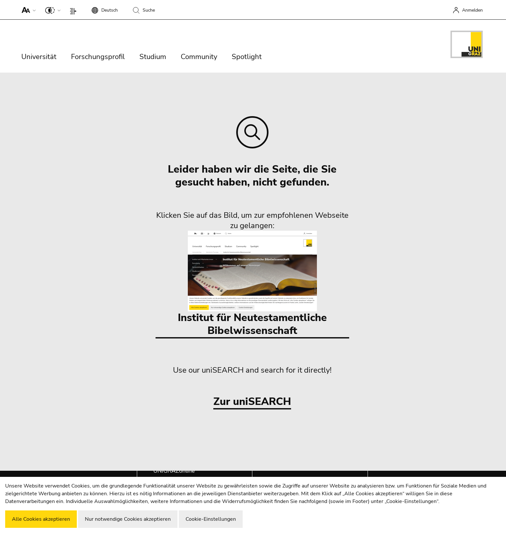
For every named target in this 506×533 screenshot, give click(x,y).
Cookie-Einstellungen (211, 519)
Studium (152, 57)
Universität (38, 57)
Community (199, 57)
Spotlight (247, 57)
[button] (27, 9)
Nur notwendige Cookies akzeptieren (128, 519)
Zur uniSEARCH (252, 401)
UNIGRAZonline (174, 471)
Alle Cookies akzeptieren (41, 519)
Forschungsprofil (98, 57)
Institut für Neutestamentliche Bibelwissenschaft (252, 284)
